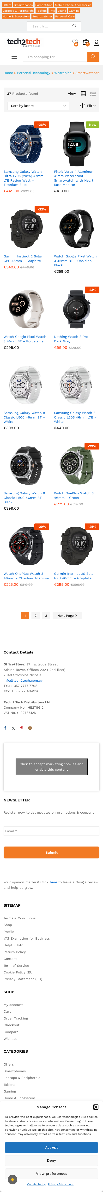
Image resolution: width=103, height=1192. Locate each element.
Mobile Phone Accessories (73, 5)
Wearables (62, 73)
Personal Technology (33, 73)
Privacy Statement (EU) (23, 979)
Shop (8, 925)
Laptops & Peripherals (18, 10)
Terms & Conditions (20, 918)
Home (8, 73)
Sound (61, 10)
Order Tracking (16, 1018)
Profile (9, 932)
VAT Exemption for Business (27, 938)
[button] (95, 1107)
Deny (51, 1160)
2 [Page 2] (35, 615)
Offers (7, 5)
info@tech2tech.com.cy (23, 680)
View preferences (51, 1173)
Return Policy (15, 952)
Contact (10, 959)
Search (93, 57)
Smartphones (23, 5)
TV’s (52, 10)
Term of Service (16, 965)
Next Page (67, 615)
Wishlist (10, 1038)
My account (13, 1005)
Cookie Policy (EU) (19, 972)
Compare (11, 1032)
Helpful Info (13, 945)
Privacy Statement (61, 1184)
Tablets (41, 10)
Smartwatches (42, 16)
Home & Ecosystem (16, 16)
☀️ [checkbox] (12, 1179)
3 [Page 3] (46, 615)
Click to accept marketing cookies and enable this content (52, 766)
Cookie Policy (36, 1184)
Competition (43, 5)
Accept (51, 1147)
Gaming (74, 10)
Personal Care (65, 16)
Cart (7, 1011)
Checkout (11, 1025)
